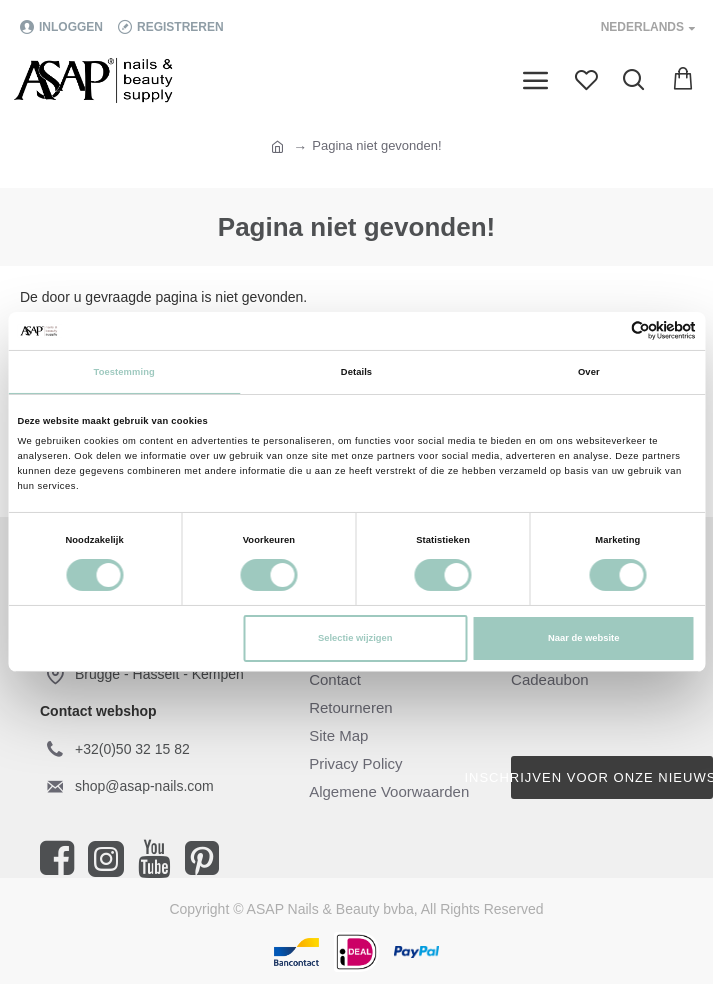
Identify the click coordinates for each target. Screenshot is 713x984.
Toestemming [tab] (124, 372)
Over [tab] (589, 372)
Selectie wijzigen (355, 638)
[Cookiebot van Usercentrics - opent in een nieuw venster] (608, 330)
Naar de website (583, 638)
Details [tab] (356, 372)
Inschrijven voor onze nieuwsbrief (612, 777)
